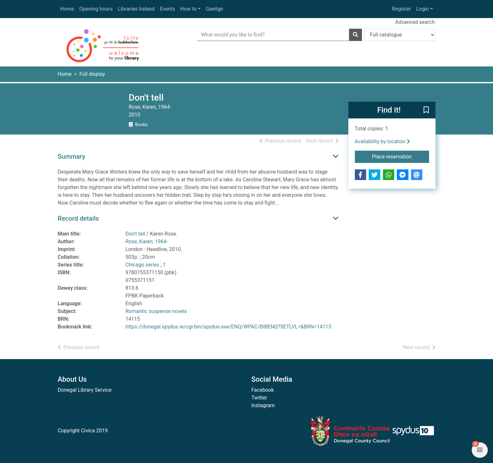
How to (188, 9)
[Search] (355, 35)
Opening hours (96, 9)
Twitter (259, 398)
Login (422, 9)
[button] (426, 110)
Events (167, 9)
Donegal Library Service (85, 390)
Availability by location (382, 141)
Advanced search (415, 22)
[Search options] (400, 35)
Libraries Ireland (136, 9)
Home (67, 9)
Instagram (263, 405)
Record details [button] (78, 218)
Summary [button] (72, 156)
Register (401, 9)
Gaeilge (214, 9)
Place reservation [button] (400, 156)
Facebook (263, 390)
